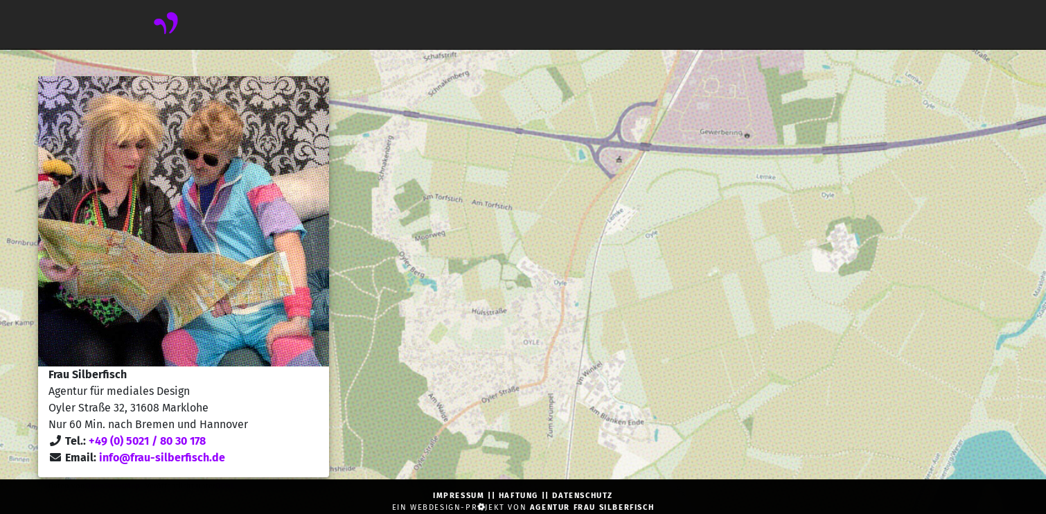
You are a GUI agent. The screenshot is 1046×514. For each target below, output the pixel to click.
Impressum (458, 495)
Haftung (518, 495)
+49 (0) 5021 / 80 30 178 (147, 440)
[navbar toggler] (141, 25)
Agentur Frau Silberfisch (592, 507)
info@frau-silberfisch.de (162, 457)
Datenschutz (582, 495)
